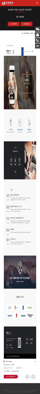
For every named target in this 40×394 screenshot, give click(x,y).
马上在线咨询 (10, 376)
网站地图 (13, 392)
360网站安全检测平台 (29, 392)
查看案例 (26, 24)
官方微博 (19, 392)
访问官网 (14, 24)
